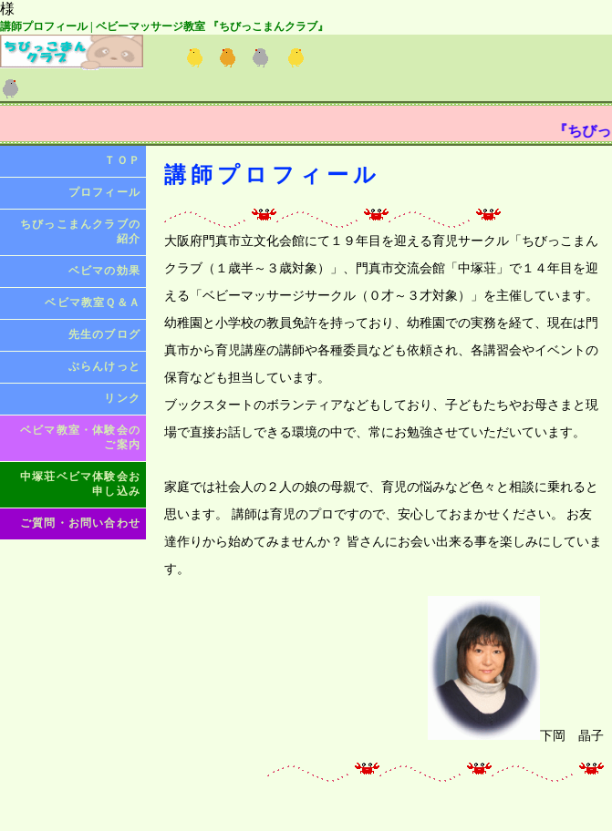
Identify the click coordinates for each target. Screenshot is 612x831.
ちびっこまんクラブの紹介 (80, 231)
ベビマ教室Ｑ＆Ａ (92, 302)
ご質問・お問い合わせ (80, 523)
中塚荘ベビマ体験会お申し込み (80, 484)
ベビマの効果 (104, 270)
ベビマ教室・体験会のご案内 (80, 437)
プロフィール (104, 192)
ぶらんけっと (104, 366)
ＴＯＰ (122, 160)
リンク (122, 398)
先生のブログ (104, 334)
